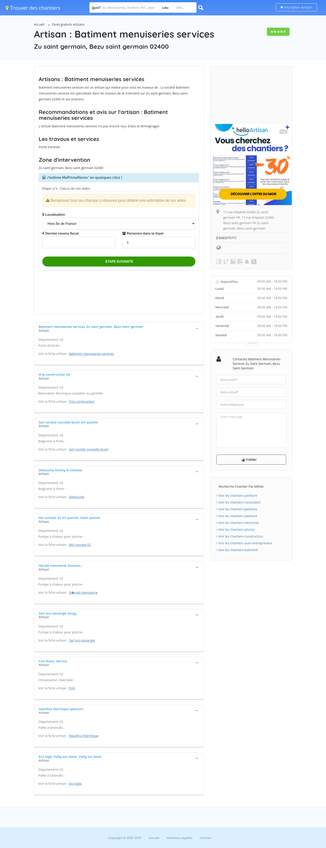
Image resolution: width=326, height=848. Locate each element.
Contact (205, 838)
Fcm (72, 688)
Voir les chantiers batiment (237, 550)
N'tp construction (82, 401)
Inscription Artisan (296, 7)
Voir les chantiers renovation (238, 502)
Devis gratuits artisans (68, 24)
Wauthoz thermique (83, 736)
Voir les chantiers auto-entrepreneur (244, 543)
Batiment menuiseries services (91, 353)
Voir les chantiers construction (239, 536)
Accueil (39, 24)
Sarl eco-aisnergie (82, 640)
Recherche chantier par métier (241, 486)
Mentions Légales (179, 838)
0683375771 (226, 238)
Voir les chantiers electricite (237, 523)
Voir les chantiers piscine (235, 529)
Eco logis (75, 783)
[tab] (119, 328)
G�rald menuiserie (83, 592)
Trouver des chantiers (33, 7)
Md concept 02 (80, 545)
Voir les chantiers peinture (236, 495)
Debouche (76, 497)
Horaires (252, 343)
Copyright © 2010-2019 (124, 838)
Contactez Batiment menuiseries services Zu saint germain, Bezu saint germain (256, 363)
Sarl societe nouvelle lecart (88, 449)
